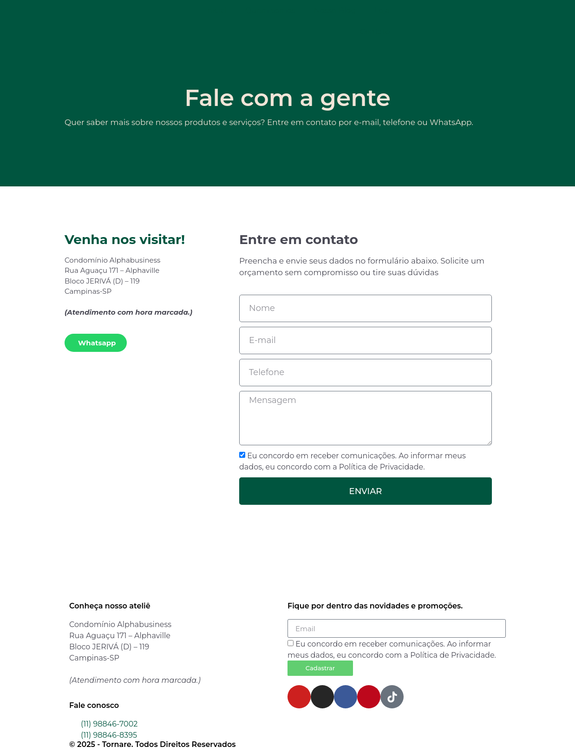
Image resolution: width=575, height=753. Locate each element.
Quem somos (270, 10)
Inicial (216, 10)
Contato (375, 31)
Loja (382, 10)
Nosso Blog (335, 10)
